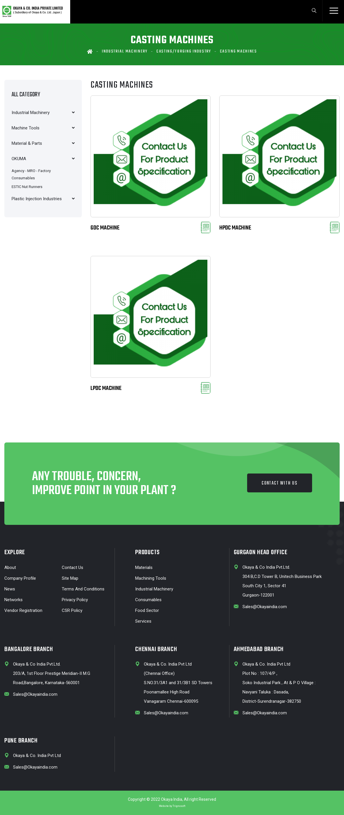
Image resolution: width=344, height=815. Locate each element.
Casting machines (238, 51)
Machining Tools (150, 578)
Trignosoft (179, 806)
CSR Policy (72, 610)
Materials (144, 567)
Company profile (20, 578)
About (10, 567)
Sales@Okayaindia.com (264, 606)
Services (143, 621)
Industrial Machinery (125, 51)
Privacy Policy (75, 599)
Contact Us (72, 567)
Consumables (148, 599)
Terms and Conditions (83, 589)
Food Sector (147, 610)
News (9, 589)
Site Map (70, 578)
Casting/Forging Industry (183, 51)
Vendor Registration (23, 610)
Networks (13, 599)
